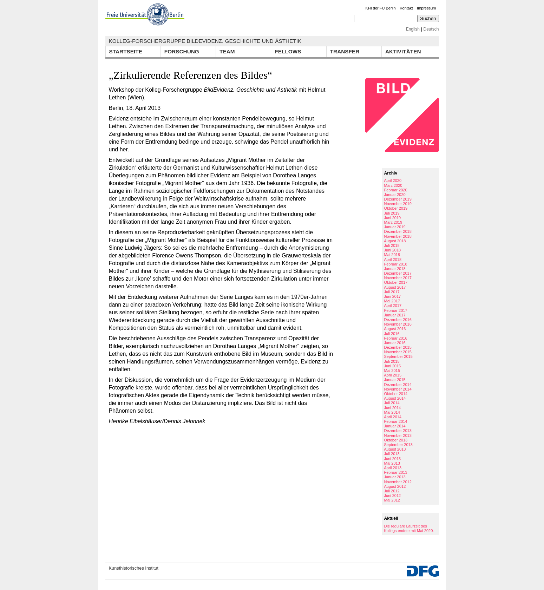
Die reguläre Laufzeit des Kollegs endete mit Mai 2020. (409, 528)
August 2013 (395, 449)
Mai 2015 (392, 370)
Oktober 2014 (396, 394)
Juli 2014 (392, 403)
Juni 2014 (392, 408)
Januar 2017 (395, 315)
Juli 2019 (392, 213)
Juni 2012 (392, 495)
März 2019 (393, 222)
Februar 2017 (395, 310)
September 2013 (398, 444)
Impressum (426, 8)
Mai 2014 (392, 412)
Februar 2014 (395, 421)
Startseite (125, 51)
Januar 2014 (395, 426)
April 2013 (393, 468)
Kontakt (406, 8)
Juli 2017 (392, 292)
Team (227, 51)
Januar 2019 (395, 227)
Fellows (288, 51)
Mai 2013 (392, 463)
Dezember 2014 (398, 384)
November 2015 (398, 352)
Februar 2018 (395, 264)
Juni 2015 (392, 366)
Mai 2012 (392, 500)
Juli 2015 (392, 361)
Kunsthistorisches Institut (134, 568)
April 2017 (393, 305)
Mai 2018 (392, 255)
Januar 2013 (395, 477)
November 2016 (398, 324)
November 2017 (398, 278)
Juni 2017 (392, 296)
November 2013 (398, 435)
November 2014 (398, 389)
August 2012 (395, 486)
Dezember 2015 (398, 347)
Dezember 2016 (398, 319)
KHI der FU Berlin (380, 8)
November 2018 (398, 236)
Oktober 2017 (396, 282)
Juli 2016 (392, 334)
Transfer (345, 51)
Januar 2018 (395, 269)
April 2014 (393, 417)
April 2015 (393, 375)
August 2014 (395, 398)
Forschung (181, 51)
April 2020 (393, 180)
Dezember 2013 (398, 430)
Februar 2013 (395, 472)
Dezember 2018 (398, 231)
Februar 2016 (395, 338)
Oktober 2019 (396, 208)
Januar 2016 (395, 343)
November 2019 (398, 204)
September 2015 (398, 356)
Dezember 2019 (398, 199)
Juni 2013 (392, 459)
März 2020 (393, 185)
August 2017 (395, 287)
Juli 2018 (392, 245)
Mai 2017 (392, 301)
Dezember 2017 (398, 273)
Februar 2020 (395, 190)
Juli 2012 (392, 491)
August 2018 (395, 241)
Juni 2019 (392, 218)
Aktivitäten (403, 51)
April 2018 (393, 259)
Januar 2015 (395, 380)
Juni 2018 (392, 250)
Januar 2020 (395, 194)
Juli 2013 (392, 454)
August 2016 (395, 329)
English (413, 29)
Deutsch (431, 29)
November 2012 (398, 482)
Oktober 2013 (396, 440)
